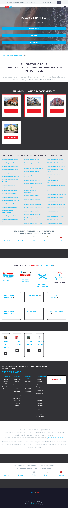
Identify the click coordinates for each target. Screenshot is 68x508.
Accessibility (39, 393)
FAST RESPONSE (8, 280)
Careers (28, 385)
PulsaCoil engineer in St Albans (10, 169)
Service (17, 376)
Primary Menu (65, 6)
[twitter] (34, 237)
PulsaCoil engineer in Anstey (54, 201)
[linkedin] (20, 237)
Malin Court (11, 137)
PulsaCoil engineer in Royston (10, 163)
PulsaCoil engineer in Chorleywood (56, 194)
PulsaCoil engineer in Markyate (55, 216)
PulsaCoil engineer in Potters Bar (56, 166)
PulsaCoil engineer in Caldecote (10, 200)
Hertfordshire (18, 55)
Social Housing (17, 395)
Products (6, 376)
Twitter (34, 240)
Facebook (7, 240)
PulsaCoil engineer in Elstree (54, 223)
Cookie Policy (39, 397)
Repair (6, 353)
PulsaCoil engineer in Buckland (10, 216)
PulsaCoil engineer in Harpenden (33, 183)
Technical (28, 350)
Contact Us (28, 381)
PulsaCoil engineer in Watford (10, 166)
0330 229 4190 (31, 2)
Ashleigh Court (11, 111)
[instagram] (47, 237)
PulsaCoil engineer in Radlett (9, 190)
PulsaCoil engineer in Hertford (10, 159)
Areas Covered (9, 55)
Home (3, 55)
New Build (17, 391)
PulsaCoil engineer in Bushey (32, 195)
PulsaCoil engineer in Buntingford (33, 168)
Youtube (61, 240)
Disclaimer (39, 400)
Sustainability (28, 391)
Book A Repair (34, 28)
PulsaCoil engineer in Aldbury (55, 197)
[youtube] (61, 237)
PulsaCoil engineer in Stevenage (10, 176)
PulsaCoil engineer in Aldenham (32, 204)
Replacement (34, 42)
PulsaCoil (39, 350)
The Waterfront (34, 111)
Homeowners (17, 385)
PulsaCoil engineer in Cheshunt (10, 173)
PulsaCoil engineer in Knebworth (56, 204)
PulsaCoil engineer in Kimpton (32, 214)
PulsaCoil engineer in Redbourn (10, 197)
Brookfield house (56, 111)
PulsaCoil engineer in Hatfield (55, 159)
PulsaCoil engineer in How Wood (33, 223)
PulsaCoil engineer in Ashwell (9, 204)
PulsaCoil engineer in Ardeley (55, 220)
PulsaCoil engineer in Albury (9, 193)
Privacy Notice (40, 390)
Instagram (47, 240)
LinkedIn (20, 240)
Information (41, 376)
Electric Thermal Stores (5, 381)
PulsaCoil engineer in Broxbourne (56, 185)
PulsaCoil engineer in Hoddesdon (33, 187)
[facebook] (7, 237)
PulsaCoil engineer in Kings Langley (56, 207)
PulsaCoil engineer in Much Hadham (34, 207)
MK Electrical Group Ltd (55, 438)
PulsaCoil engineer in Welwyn (9, 207)
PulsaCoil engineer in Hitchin (32, 180)
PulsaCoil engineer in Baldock (55, 163)
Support (34, 35)
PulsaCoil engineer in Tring (31, 159)
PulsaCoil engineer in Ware (31, 171)
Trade (59, 2)
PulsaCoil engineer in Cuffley (32, 211)
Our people (28, 388)
